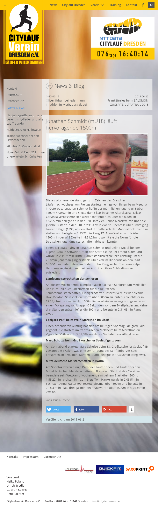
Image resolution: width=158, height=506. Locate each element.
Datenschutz (15, 101)
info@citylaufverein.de (106, 501)
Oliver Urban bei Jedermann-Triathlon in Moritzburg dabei (66, 100)
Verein (95, 5)
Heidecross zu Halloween (24, 130)
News (53, 5)
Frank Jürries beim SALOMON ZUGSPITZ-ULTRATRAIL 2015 (128, 100)
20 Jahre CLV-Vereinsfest (23, 146)
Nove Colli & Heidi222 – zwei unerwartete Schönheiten (26, 154)
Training (115, 5)
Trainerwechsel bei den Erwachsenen (23, 138)
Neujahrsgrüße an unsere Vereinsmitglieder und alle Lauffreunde (25, 119)
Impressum (14, 95)
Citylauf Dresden (74, 5)
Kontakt (131, 5)
